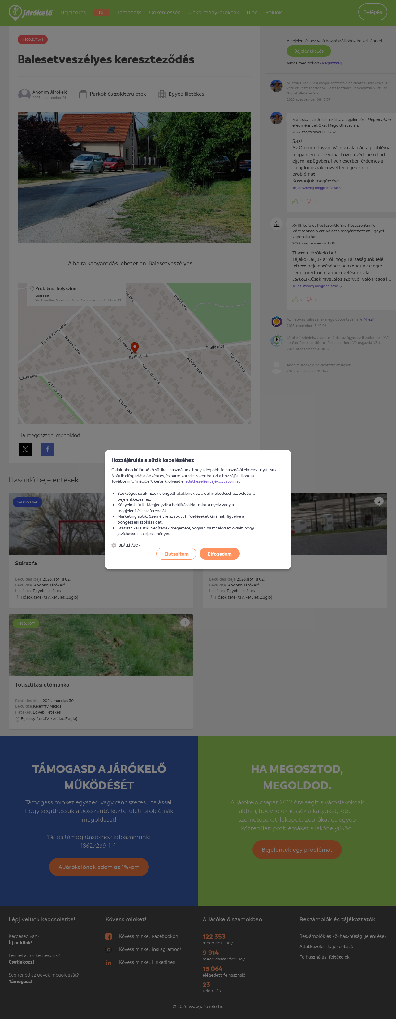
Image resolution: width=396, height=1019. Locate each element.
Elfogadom (220, 554)
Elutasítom (176, 554)
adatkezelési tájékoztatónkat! (213, 481)
